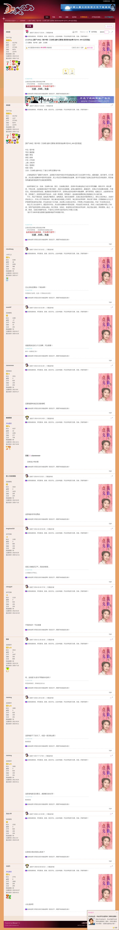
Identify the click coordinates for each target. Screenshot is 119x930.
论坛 (47, 17)
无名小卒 (9, 813)
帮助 (60, 17)
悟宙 (7, 639)
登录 (113, 1)
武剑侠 (8, 32)
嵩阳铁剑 (9, 371)
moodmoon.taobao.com (45, 84)
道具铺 (74, 17)
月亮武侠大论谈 (10, 20)
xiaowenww (10, 365)
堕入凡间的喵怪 (11, 476)
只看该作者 (49, 32)
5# (30, 456)
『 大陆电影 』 (22, 20)
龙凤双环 (9, 645)
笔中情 (35, 42)
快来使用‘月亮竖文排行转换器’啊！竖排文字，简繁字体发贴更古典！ (49, 94)
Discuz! (15, 923)
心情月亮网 (85, 923)
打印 (76, 32)
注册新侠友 (106, 1)
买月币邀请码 (109, 17)
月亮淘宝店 (83, 17)
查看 (115, 927)
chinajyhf (9, 587)
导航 (53, 17)
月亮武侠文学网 (40, 82)
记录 (82, 47)
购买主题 (90, 48)
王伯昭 (45, 42)
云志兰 (8, 866)
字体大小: (83, 32)
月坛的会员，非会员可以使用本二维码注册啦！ (102, 916)
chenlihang (9, 249)
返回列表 (109, 26)
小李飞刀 (9, 255)
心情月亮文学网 (30, 82)
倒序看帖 (94, 32)
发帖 (29, 26)
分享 (72, 73)
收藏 (65, 73)
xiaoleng (9, 697)
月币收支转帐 (96, 17)
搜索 (67, 17)
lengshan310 (10, 528)
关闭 (116, 912)
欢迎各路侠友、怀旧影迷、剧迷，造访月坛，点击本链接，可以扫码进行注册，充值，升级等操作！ (58, 36)
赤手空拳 (9, 534)
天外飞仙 (9, 37)
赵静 (40, 42)
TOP (110, 244)
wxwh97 (8, 307)
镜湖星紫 (9, 418)
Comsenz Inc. (15, 925)
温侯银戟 (9, 313)
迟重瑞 (30, 42)
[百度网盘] (29, 40)
